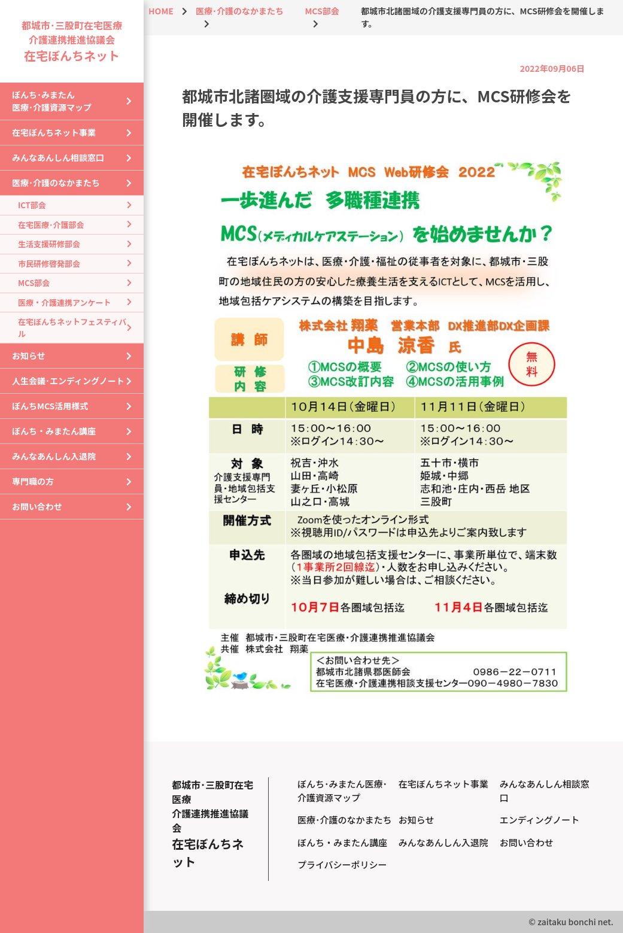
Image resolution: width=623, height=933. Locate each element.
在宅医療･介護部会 (51, 224)
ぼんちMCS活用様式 (50, 406)
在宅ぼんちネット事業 (54, 132)
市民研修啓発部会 (49, 263)
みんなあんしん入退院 (54, 456)
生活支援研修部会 (49, 244)
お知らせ (28, 355)
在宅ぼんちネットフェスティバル (72, 327)
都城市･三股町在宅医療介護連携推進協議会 (72, 40)
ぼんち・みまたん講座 (54, 431)
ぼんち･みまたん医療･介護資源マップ (52, 101)
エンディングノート (540, 819)
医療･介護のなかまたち (56, 183)
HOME (161, 11)
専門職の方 (33, 481)
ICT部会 (32, 205)
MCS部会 (34, 282)
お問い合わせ (37, 506)
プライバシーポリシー (342, 864)
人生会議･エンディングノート (68, 381)
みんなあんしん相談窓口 (58, 157)
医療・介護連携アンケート (64, 302)
